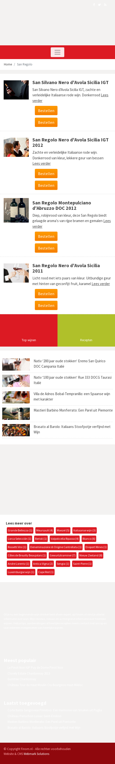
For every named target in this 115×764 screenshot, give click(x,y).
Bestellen (46, 110)
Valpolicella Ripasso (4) (65, 538)
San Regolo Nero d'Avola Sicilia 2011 (66, 268)
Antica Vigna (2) (43, 563)
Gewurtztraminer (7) (63, 555)
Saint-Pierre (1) (82, 563)
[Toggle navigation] (57, 52)
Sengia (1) (63, 563)
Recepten (86, 340)
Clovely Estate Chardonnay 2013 (29, 673)
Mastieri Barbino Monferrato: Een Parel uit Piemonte (73, 410)
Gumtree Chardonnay (22, 679)
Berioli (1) (41, 538)
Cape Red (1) (46, 572)
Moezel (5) (63, 530)
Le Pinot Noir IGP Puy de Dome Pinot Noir (35, 667)
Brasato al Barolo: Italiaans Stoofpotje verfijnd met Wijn (44, 728)
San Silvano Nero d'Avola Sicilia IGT (70, 82)
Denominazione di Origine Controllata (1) (56, 547)
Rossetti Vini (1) (17, 547)
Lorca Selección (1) (19, 538)
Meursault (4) (44, 530)
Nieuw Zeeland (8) (90, 555)
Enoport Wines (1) (96, 547)
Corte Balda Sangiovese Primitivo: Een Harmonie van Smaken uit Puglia (55, 710)
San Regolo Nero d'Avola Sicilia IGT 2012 (70, 142)
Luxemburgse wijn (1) (21, 572)
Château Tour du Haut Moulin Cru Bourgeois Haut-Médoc (45, 685)
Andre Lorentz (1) (18, 563)
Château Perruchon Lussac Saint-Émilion (34, 716)
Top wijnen (29, 340)
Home (8, 64)
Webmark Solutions (36, 754)
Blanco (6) (89, 538)
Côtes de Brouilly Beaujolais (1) (27, 555)
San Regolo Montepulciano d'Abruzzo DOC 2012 (61, 205)
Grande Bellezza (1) (20, 530)
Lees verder (41, 163)
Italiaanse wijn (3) (84, 530)
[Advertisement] (40, 479)
